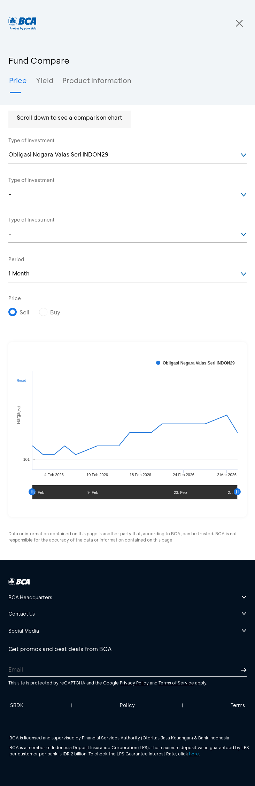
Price (14, 298)
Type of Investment (31, 140)
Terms (238, 705)
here (194, 753)
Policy (127, 705)
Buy (55, 312)
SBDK (17, 705)
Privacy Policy (134, 682)
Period (16, 259)
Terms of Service (176, 682)
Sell (24, 312)
